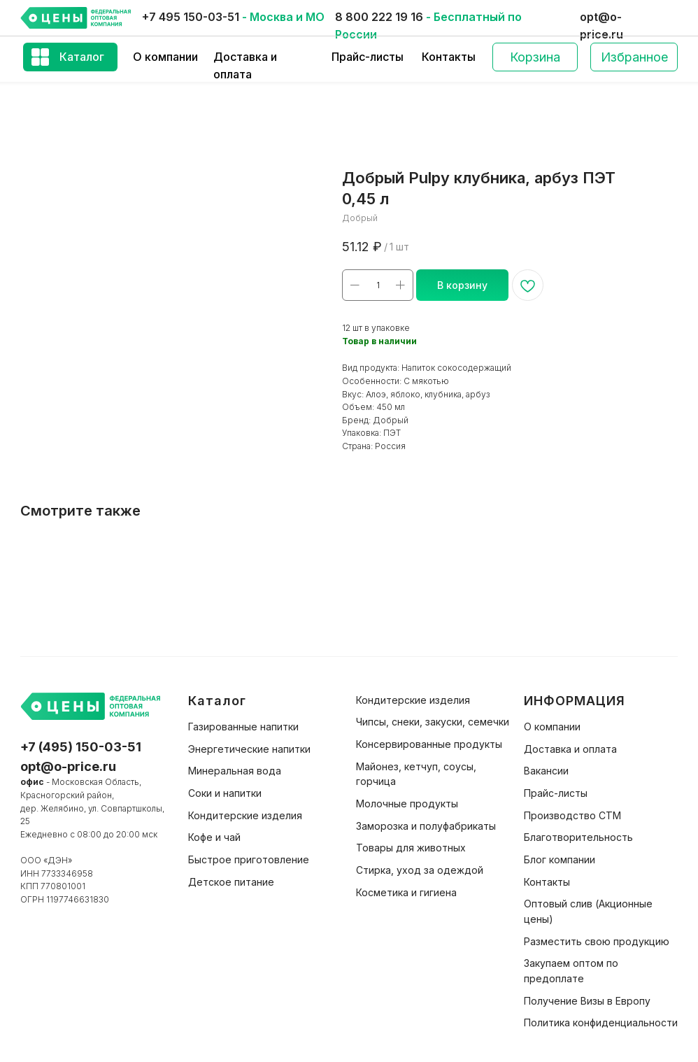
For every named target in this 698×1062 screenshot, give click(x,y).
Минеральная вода (234, 771)
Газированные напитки (243, 726)
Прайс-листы (368, 57)
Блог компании (559, 859)
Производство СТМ (572, 815)
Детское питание (231, 882)
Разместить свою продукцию (596, 941)
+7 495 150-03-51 (190, 17)
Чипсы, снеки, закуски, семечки (432, 722)
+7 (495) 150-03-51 (80, 746)
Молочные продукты (407, 803)
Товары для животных (411, 848)
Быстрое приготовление (248, 859)
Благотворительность (578, 837)
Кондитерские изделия (245, 815)
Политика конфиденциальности (601, 1022)
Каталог (81, 57)
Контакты (449, 57)
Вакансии (546, 771)
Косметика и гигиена (406, 892)
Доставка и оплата (570, 749)
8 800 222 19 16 (379, 17)
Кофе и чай (214, 837)
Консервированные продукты (429, 744)
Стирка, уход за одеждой (419, 870)
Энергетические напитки (249, 749)
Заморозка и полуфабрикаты (426, 826)
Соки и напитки (225, 793)
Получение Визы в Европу (587, 1001)
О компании (165, 57)
